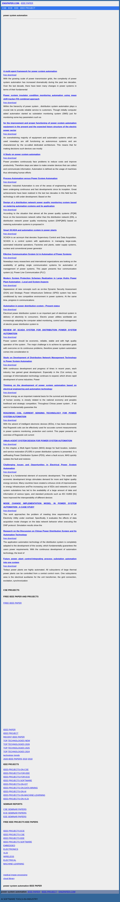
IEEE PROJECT (27, 8)
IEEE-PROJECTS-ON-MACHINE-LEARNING (24, 795)
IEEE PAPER (27, 3)
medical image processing (15, 875)
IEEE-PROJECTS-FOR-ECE (16, 777)
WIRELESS (8, 856)
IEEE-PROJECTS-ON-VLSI (16, 799)
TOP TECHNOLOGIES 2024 (16, 751)
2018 (30, 759)
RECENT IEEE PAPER (14, 737)
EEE (16, 8)
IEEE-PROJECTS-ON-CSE (16, 769)
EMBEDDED (9, 845)
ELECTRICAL (9, 860)
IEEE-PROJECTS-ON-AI (14, 791)
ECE (10, 8)
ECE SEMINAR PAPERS (14, 813)
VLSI (5, 853)
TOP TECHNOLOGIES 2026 (16, 744)
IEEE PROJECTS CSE (14, 834)
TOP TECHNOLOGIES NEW (16, 741)
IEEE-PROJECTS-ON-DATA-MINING (20, 788)
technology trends (11, 755)
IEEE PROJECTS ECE (14, 831)
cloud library (9, 878)
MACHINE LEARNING (13, 864)
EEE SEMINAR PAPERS (14, 817)
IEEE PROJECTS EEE (13, 838)
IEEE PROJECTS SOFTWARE (17, 780)
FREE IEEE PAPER (12, 603)
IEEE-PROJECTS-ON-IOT (15, 784)
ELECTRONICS (10, 849)
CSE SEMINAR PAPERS (14, 809)
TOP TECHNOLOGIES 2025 (16, 748)
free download (39, 206)
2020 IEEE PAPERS (12, 759)
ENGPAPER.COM (67, 892)
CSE (4, 8)
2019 (25, 759)
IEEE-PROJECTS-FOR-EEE (16, 773)
